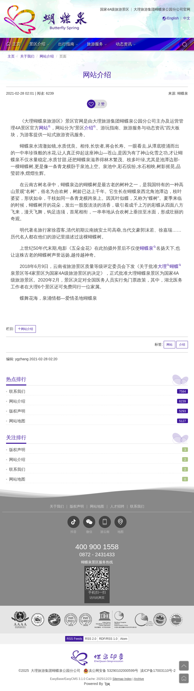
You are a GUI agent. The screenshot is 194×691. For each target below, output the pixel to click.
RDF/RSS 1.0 (108, 639)
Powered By (97, 684)
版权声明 (17, 411)
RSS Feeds (74, 639)
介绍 (90, 127)
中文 (186, 18)
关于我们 (27, 56)
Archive (139, 679)
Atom (123, 639)
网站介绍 (47, 56)
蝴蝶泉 (148, 248)
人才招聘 (117, 506)
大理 (163, 266)
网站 (45, 127)
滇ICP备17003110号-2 (158, 671)
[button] (39, 44)
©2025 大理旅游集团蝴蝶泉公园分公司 (49, 671)
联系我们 (17, 391)
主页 (11, 56)
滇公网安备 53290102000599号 (110, 671)
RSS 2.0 (90, 639)
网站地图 (17, 421)
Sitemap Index (122, 679)
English (173, 18)
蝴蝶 (175, 266)
